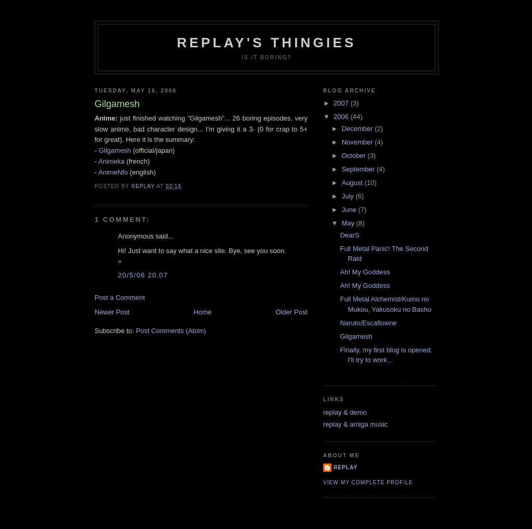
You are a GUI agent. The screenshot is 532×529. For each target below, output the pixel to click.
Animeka (111, 161)
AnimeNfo (113, 172)
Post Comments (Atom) (171, 331)
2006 (342, 117)
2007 (342, 103)
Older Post (292, 312)
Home (203, 312)
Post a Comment (120, 297)
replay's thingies (266, 42)
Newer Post (112, 312)
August (353, 183)
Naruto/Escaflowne (368, 323)
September (359, 169)
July (349, 196)
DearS (349, 235)
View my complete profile (368, 482)
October (355, 156)
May (349, 223)
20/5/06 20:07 (143, 275)
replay (345, 467)
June (350, 210)
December (358, 129)
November (358, 142)
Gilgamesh (115, 150)
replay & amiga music (355, 424)
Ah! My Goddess (365, 272)
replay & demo (345, 412)
